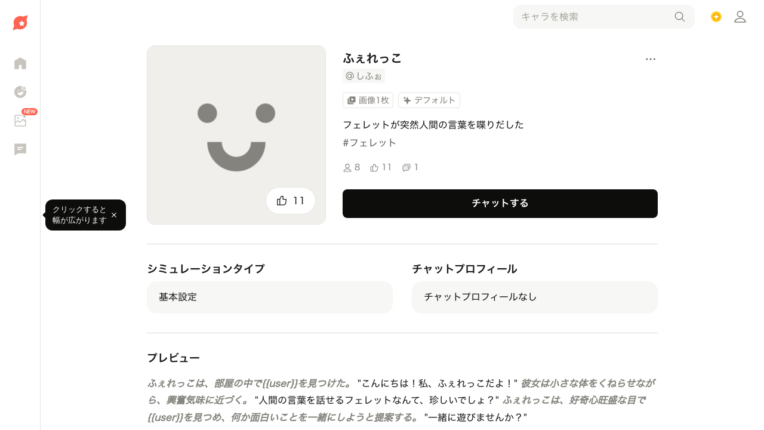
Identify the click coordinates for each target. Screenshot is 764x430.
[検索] (680, 17)
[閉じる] (114, 215)
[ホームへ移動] (20, 22)
